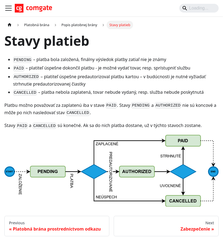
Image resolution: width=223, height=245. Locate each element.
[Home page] (9, 25)
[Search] (199, 8)
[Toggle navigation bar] (8, 8)
